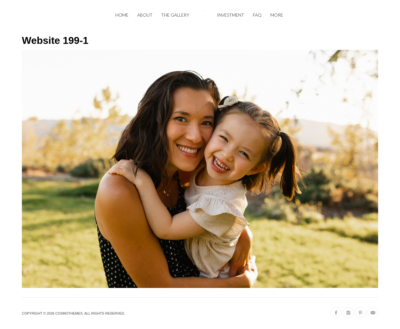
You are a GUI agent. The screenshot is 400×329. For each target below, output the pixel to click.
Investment (230, 15)
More (276, 15)
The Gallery (175, 15)
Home (121, 15)
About (144, 15)
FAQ (257, 15)
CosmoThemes (68, 313)
